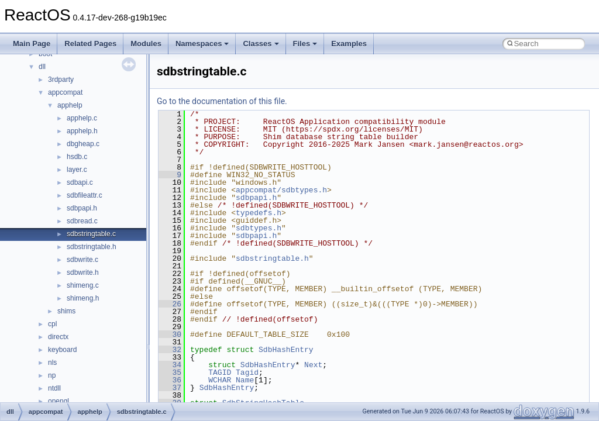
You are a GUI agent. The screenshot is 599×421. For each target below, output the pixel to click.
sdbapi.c (80, 182)
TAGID (219, 372)
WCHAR (219, 380)
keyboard (62, 350)
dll (42, 67)
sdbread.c (82, 221)
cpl (52, 324)
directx (58, 337)
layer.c (77, 169)
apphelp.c (82, 118)
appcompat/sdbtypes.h (281, 190)
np (52, 375)
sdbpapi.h (82, 208)
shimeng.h (83, 298)
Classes (260, 43)
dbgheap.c (83, 144)
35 (170, 372)
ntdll (54, 388)
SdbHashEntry (286, 349)
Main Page (31, 43)
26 (170, 304)
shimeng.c (83, 285)
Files (305, 43)
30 (170, 334)
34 (170, 365)
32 (170, 349)
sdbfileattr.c (84, 195)
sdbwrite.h (83, 272)
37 (170, 387)
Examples (349, 43)
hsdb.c (77, 157)
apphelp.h (82, 131)
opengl (58, 401)
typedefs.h (258, 213)
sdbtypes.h (258, 228)
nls (52, 362)
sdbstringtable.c (91, 234)
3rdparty (61, 79)
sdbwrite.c (82, 260)
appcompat (65, 92)
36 (170, 380)
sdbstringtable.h (91, 247)
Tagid (247, 372)
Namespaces (202, 43)
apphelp (69, 105)
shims (66, 311)
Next (313, 365)
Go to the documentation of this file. (222, 101)
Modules (145, 43)
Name (245, 380)
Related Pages (90, 43)
